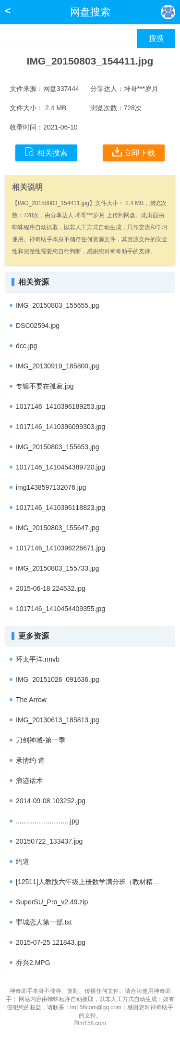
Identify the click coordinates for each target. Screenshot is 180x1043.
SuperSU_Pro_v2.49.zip (52, 902)
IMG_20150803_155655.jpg (57, 305)
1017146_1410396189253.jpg (60, 406)
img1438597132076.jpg (51, 487)
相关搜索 (46, 152)
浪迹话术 (29, 780)
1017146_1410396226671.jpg (60, 548)
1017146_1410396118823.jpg (60, 507)
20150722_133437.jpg (49, 841)
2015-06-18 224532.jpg (50, 588)
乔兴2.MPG (33, 962)
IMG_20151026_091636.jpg (57, 679)
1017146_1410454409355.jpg (60, 609)
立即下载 (133, 152)
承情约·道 (30, 760)
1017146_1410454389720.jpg (60, 467)
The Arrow (31, 700)
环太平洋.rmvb (38, 659)
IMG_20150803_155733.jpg (57, 568)
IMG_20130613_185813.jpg (57, 720)
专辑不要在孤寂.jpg (45, 386)
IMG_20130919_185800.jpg (57, 366)
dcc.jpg (26, 346)
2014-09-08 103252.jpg (50, 801)
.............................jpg (47, 821)
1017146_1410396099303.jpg (60, 426)
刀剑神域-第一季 (40, 740)
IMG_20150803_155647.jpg (57, 528)
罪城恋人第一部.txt (44, 922)
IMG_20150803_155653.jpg (57, 447)
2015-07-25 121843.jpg (50, 942)
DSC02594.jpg (38, 325)
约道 (22, 861)
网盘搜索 (90, 11)
